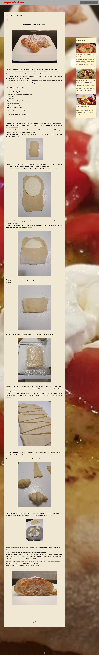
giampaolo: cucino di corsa (14, 2)
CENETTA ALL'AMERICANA (82, 106)
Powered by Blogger (50, 653)
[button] (7, 20)
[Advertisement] (34, 639)
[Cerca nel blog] (90, 2)
